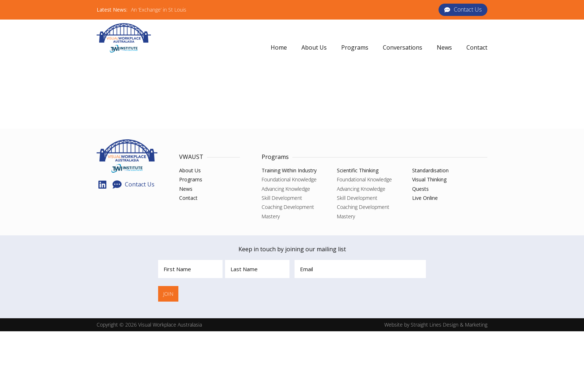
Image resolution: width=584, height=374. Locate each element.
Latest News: (112, 9)
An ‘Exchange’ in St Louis (158, 9)
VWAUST (191, 157)
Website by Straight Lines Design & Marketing (435, 324)
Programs (275, 157)
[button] (354, 47)
